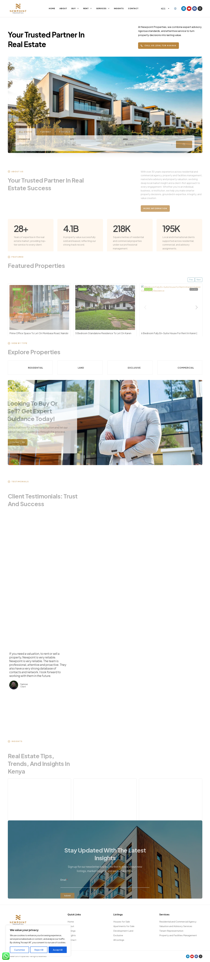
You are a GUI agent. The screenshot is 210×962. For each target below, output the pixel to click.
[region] (38, 940)
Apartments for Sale (123, 926)
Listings (71, 930)
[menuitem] (175, 8)
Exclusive (118, 935)
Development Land (123, 930)
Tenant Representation (171, 930)
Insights (119, 8)
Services (101, 8)
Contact (133, 8)
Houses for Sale (121, 921)
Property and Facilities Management (178, 935)
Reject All (38, 949)
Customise (19, 949)
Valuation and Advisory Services (175, 926)
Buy (73, 8)
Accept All (57, 949)
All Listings (118, 939)
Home (52, 8)
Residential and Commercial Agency (177, 921)
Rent (86, 8)
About (63, 8)
